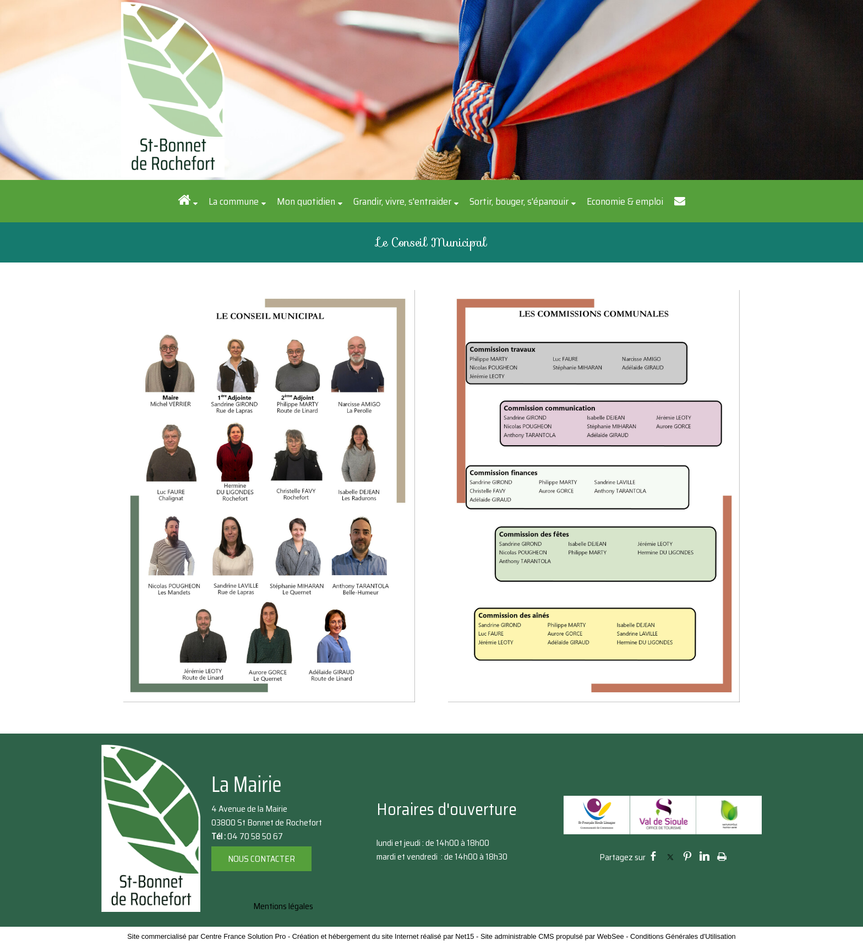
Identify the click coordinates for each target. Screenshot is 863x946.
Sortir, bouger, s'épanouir (519, 201)
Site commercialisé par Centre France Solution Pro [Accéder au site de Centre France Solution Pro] (206, 936)
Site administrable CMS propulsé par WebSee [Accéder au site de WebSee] (552, 936)
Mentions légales (283, 906)
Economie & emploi (625, 201)
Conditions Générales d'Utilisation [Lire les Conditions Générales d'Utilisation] (683, 936)
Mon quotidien (306, 201)
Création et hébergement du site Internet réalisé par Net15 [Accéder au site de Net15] (383, 936)
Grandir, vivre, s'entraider (402, 201)
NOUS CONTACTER (261, 859)
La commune (234, 201)
